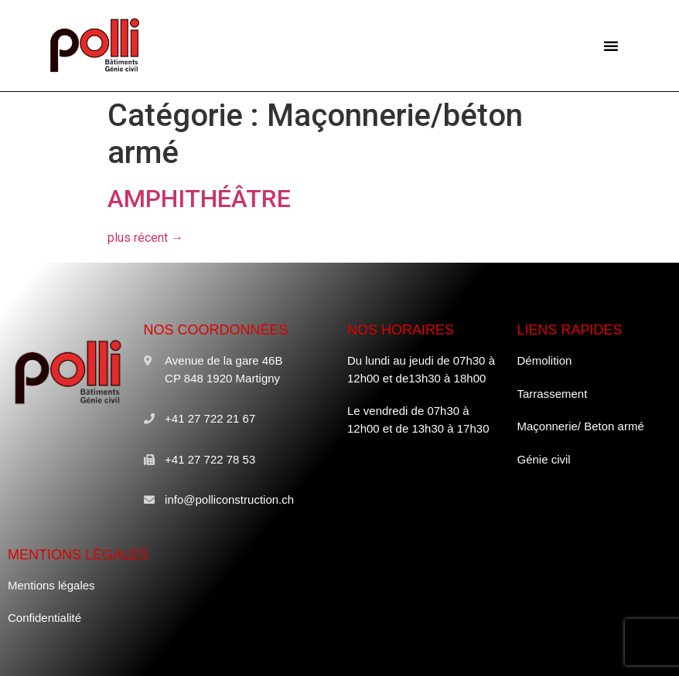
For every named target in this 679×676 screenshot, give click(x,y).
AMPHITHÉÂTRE (199, 198)
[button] (611, 45)
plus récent (145, 237)
